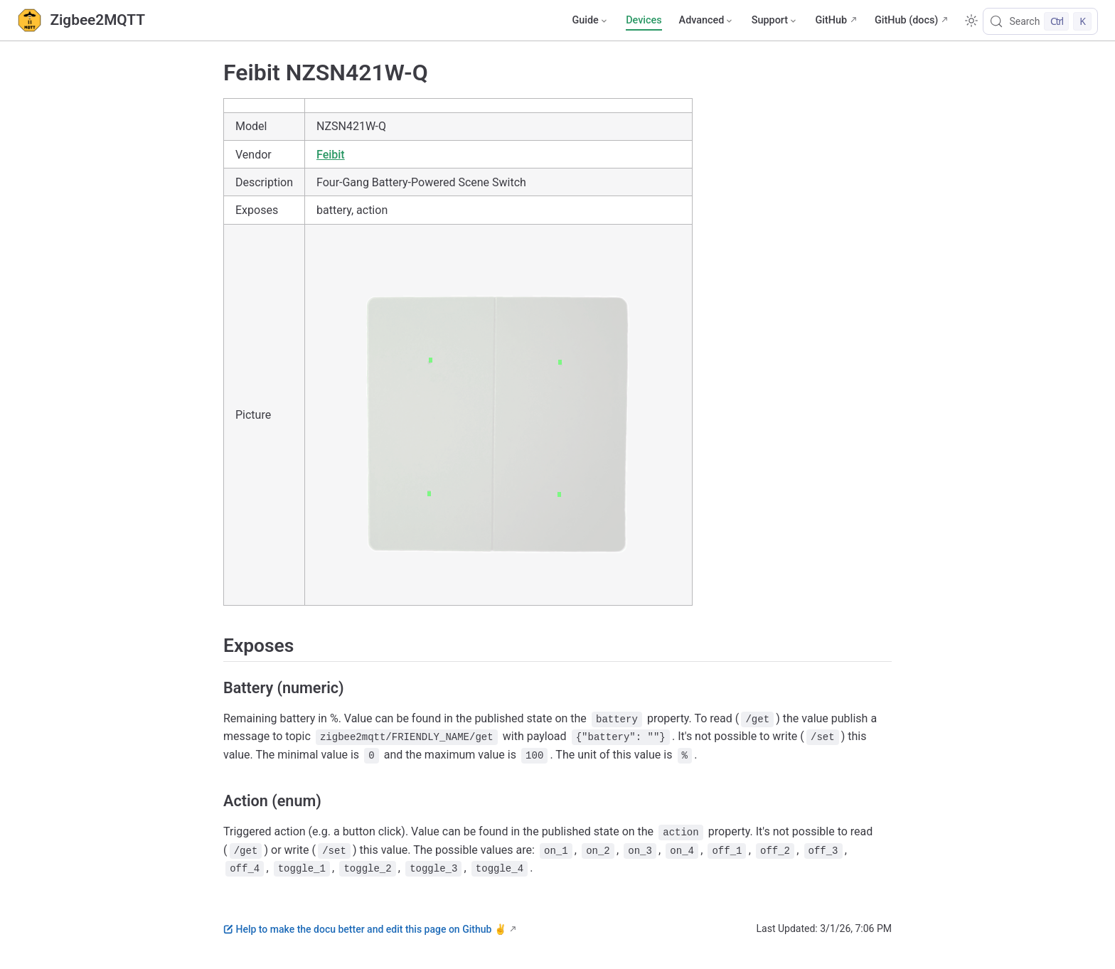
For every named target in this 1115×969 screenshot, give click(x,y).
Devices (643, 20)
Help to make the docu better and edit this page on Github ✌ (364, 929)
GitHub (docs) (906, 20)
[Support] (775, 20)
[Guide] (590, 20)
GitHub (831, 20)
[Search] (1040, 21)
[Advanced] (707, 20)
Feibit (330, 154)
